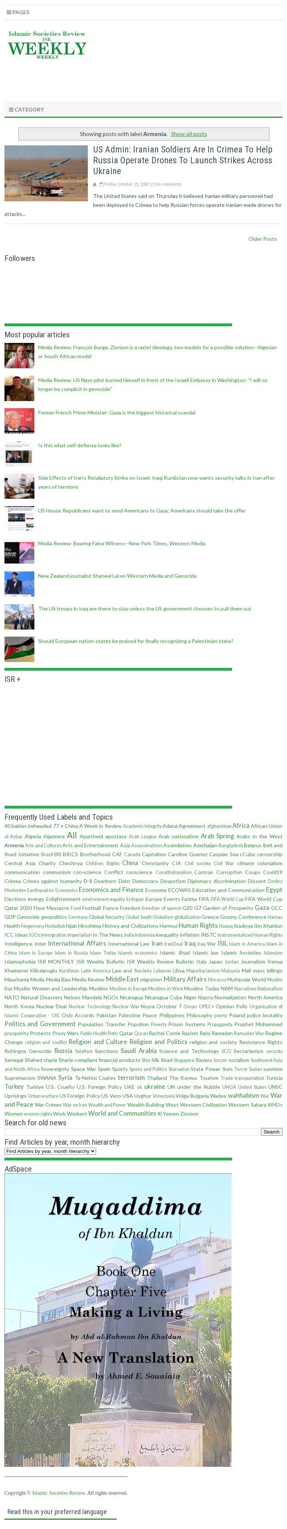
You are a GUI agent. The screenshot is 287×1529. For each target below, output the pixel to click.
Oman (190, 1006)
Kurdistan (69, 971)
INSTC (208, 934)
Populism (138, 1024)
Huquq (226, 926)
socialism (238, 1060)
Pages (18, 12)
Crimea (12, 881)
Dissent (257, 881)
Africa (241, 825)
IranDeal (173, 944)
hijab (71, 926)
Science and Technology (189, 1051)
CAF (117, 854)
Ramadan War (249, 1033)
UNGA (229, 1087)
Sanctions (106, 1051)
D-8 (88, 881)
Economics (66, 890)
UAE (129, 1087)
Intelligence (18, 943)
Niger (190, 997)
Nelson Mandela (83, 997)
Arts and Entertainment (90, 845)
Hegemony (32, 926)
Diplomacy (200, 881)
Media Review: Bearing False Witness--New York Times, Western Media (122, 543)
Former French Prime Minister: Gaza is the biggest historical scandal (116, 412)
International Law (129, 943)
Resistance (252, 1042)
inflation (190, 934)
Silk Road (162, 1060)
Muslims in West (165, 989)
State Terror (235, 1069)
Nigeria (205, 997)
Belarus (253, 845)
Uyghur (142, 1096)
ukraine (154, 1086)
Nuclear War (125, 1006)
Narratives (245, 989)
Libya (179, 970)
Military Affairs (185, 979)
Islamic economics (137, 953)
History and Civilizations (130, 926)
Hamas (275, 917)
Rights (275, 1042)
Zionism (189, 1113)
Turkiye (35, 1087)
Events (172, 899)
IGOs (34, 935)
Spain (104, 1069)
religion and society (213, 1042)
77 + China (65, 826)
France (110, 908)
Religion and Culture (97, 1042)
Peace (149, 1015)
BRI (57, 854)
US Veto (111, 1096)
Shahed (33, 1060)
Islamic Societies (241, 952)
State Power (205, 1069)
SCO (226, 1051)
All (72, 835)
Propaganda (219, 1024)
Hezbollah (55, 926)
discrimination (229, 881)
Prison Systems (186, 1024)
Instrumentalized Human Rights (250, 935)
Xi (159, 1113)
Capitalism (154, 854)
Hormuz (169, 926)
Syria (65, 1077)
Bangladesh (231, 845)
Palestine (129, 1015)
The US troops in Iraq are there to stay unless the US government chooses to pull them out (144, 608)
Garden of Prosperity (228, 908)
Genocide (28, 917)
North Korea (19, 1006)
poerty (220, 1015)
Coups (252, 872)
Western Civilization (203, 1104)
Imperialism (80, 935)
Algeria (33, 836)
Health (12, 926)
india (129, 935)
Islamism (273, 953)
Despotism (173, 881)
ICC (9, 934)
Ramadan (222, 1033)
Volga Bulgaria (192, 1096)
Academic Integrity (142, 826)
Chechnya (71, 863)
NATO (11, 997)
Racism (190, 1033)
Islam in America (247, 944)
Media (37, 979)
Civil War (224, 863)
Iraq (190, 943)
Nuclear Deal (51, 1006)
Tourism (209, 1078)
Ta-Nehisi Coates (95, 1078)
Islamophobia (20, 961)
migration (151, 979)
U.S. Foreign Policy (99, 1087)
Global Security (106, 917)
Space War (83, 1069)
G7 (197, 908)
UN (171, 1087)
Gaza (262, 907)
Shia (146, 1060)
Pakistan (106, 1015)
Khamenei (16, 970)
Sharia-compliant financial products (100, 1060)
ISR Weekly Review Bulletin (160, 961)
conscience (139, 872)
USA (128, 1096)
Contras (203, 872)
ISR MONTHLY (56, 961)
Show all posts (189, 133)
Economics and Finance (111, 889)
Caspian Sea (223, 854)
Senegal (13, 1060)
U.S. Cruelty (60, 1087)
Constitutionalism (173, 872)
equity (117, 899)
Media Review (88, 979)
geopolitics (54, 917)
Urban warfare (43, 1096)
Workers (77, 1113)
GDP (10, 917)
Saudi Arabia (139, 1050)
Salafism (84, 1051)
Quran (141, 1033)
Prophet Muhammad (258, 1024)
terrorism (131, 1077)
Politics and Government (40, 1024)
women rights (38, 1114)
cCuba (247, 854)
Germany (78, 917)
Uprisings (15, 1096)
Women (13, 1113)
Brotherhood (95, 854)
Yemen (171, 1113)
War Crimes (48, 1104)
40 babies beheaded (28, 826)
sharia (50, 1060)
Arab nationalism (178, 836)
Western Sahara (247, 1104)
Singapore (184, 1060)
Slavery (203, 1060)
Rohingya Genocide (28, 1051)
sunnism (273, 1069)
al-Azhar (13, 836)
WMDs (275, 1105)
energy (36, 899)
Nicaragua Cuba (163, 997)
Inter (40, 943)
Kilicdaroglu (43, 970)
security (274, 1051)
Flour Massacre (51, 908)
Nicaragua (131, 997)
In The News (108, 934)
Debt (124, 881)
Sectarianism (248, 1051)
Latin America (96, 971)
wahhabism (243, 1095)
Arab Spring (217, 836)
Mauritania (16, 979)
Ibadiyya (243, 926)
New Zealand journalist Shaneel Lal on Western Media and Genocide (117, 576)
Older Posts (263, 239)
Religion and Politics (158, 1042)
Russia (63, 1050)
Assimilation (177, 845)
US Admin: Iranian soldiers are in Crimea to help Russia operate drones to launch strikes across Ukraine (182, 160)
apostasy (116, 836)
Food (76, 908)
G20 (187, 908)
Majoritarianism (203, 971)
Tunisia (274, 1078)
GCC (277, 908)
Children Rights (103, 863)
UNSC (275, 1087)
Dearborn (105, 881)
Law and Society (131, 970)
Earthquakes (40, 890)
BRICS (70, 854)
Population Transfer (101, 1024)
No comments (168, 184)
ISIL (222, 943)
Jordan (232, 962)
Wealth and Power (107, 1105)
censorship (270, 854)
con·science (87, 872)
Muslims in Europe (128, 989)
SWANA (46, 1078)
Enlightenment (63, 899)
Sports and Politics (148, 1069)
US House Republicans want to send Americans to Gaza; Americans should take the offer (142, 510)
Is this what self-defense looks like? (79, 445)
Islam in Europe (36, 953)
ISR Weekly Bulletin (100, 961)
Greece (210, 917)
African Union (267, 826)
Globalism (162, 917)
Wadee (218, 1096)
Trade (226, 1078)
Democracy (145, 881)
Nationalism (270, 989)
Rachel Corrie (164, 1033)
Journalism (253, 961)
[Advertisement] (146, 78)
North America (265, 997)
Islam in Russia (71, 953)
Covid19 (273, 872)
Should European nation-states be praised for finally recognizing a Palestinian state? (136, 641)
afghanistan (219, 826)
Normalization (230, 997)
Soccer (220, 1060)
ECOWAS (179, 890)
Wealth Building (145, 1104)
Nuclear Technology (90, 1006)
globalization (188, 917)
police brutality (265, 1015)
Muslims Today (201, 988)
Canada (132, 854)
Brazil (47, 854)
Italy (201, 961)
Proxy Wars (65, 1033)
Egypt (274, 889)
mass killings (268, 970)
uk (139, 1087)
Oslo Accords (78, 1015)
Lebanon (162, 971)
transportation (249, 1078)
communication (22, 872)
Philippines (172, 1015)
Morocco (217, 980)
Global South (138, 917)
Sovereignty (55, 1069)
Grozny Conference (243, 917)
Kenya (275, 961)
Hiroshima (89, 926)
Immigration (54, 935)
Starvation (179, 1069)
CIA (176, 863)
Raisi (205, 1033)
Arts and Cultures (43, 845)
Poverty (159, 1024)
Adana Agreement (184, 826)
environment (95, 899)
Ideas (21, 934)
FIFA (204, 899)
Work (59, 1113)
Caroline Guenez (187, 854)
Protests (40, 1033)
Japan (215, 961)
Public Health (93, 1033)
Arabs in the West (260, 836)
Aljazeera (54, 836)
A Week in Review (100, 826)
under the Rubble (198, 1087)
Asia (125, 845)
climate (245, 863)
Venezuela (164, 1096)
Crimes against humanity (52, 881)
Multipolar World (246, 979)
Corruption (229, 872)
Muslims (98, 988)
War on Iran (75, 1105)
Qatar (126, 1033)
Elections (15, 899)
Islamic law (205, 952)
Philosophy (199, 1015)
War (264, 1096)
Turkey (14, 1086)
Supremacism (20, 1078)
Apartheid (91, 836)
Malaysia (230, 971)
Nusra (148, 1006)
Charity (47, 863)
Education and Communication (228, 890)
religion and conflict (46, 1042)
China (130, 863)
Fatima (189, 899)
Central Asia (20, 863)
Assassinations (147, 845)
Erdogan (135, 899)
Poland (237, 1015)
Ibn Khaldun (268, 926)
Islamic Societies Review (58, 1493)
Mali (246, 970)
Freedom (130, 908)
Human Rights (198, 925)
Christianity (155, 863)
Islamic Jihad (175, 952)
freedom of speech (161, 908)
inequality (167, 934)
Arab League (142, 836)
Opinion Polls (231, 1006)
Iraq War (206, 944)
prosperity (16, 1033)
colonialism (270, 863)
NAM (227, 988)
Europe (153, 899)
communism (57, 872)
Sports (120, 1069)
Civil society (198, 863)
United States (252, 1087)
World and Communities (122, 1113)
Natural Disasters (41, 997)
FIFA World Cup (227, 899)
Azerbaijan (205, 845)
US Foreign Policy (79, 1096)
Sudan (255, 1069)
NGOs (111, 997)
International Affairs (77, 943)
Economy (156, 890)
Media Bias (58, 979)
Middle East (122, 979)
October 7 (169, 1006)
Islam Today (103, 953)
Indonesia (145, 935)
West (172, 1104)
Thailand (157, 1078)
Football (91, 908)
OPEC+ (206, 1006)
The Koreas (183, 1078)
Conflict (113, 872)
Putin (113, 1033)
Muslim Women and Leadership (50, 988)
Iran (157, 943)
